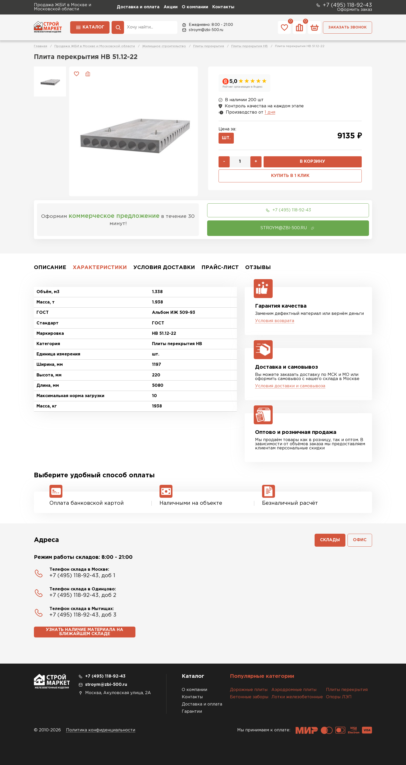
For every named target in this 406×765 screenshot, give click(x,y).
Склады (330, 540)
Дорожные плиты (248, 690)
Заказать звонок (347, 27)
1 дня (270, 112)
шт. (226, 138)
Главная (40, 46)
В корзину (312, 162)
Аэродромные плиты (293, 690)
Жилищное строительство (164, 46)
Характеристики (100, 267)
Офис (360, 540)
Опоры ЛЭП (339, 697)
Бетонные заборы (249, 697)
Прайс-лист (220, 267)
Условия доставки (164, 267)
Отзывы (258, 267)
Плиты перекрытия (208, 46)
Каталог (89, 26)
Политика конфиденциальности (100, 730)
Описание (50, 267)
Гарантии (192, 712)
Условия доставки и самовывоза (290, 386)
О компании (195, 7)
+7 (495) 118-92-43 (344, 5)
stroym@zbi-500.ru (202, 30)
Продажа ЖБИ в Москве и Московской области (94, 46)
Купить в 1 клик (290, 176)
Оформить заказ (354, 10)
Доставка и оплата (138, 7)
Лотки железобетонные (297, 697)
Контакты (223, 7)
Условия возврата (274, 321)
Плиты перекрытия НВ (249, 46)
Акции (171, 7)
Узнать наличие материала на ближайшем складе (84, 632)
